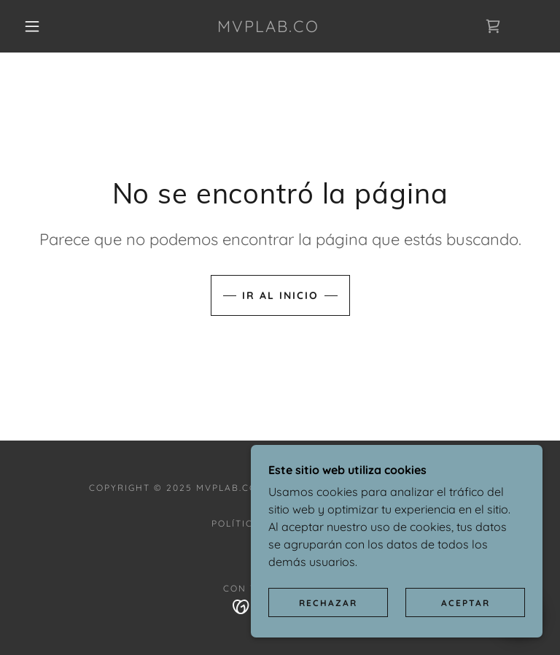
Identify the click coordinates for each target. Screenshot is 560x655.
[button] (32, 26)
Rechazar (328, 602)
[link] (268, 27)
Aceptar (465, 602)
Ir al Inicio (280, 295)
